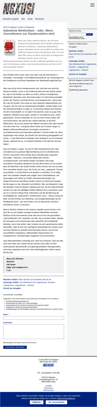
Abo (23, 19)
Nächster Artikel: (27, 279)
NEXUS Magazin (10, 27)
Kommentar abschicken (15, 347)
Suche (89, 34)
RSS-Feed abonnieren (79, 90)
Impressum (48, 388)
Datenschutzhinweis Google (77, 38)
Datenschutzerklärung (66, 398)
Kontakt (48, 386)
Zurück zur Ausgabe (12, 288)
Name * (6, 314)
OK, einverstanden (56, 402)
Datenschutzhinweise (29, 343)
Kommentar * (8, 323)
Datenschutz (48, 390)
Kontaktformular (56, 309)
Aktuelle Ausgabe (11, 19)
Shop (30, 19)
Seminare (39, 19)
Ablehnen (36, 402)
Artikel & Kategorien (26, 27)
